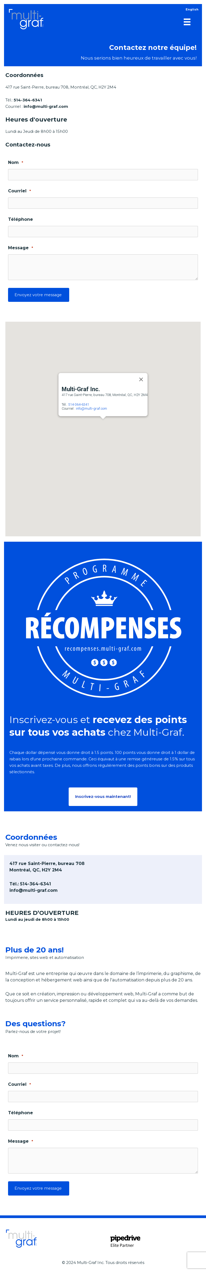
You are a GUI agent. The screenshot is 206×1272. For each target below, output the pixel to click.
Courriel (19, 191)
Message (20, 248)
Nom (15, 162)
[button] (103, 424)
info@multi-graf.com (91, 408)
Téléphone (20, 219)
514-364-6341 (78, 404)
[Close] (141, 379)
